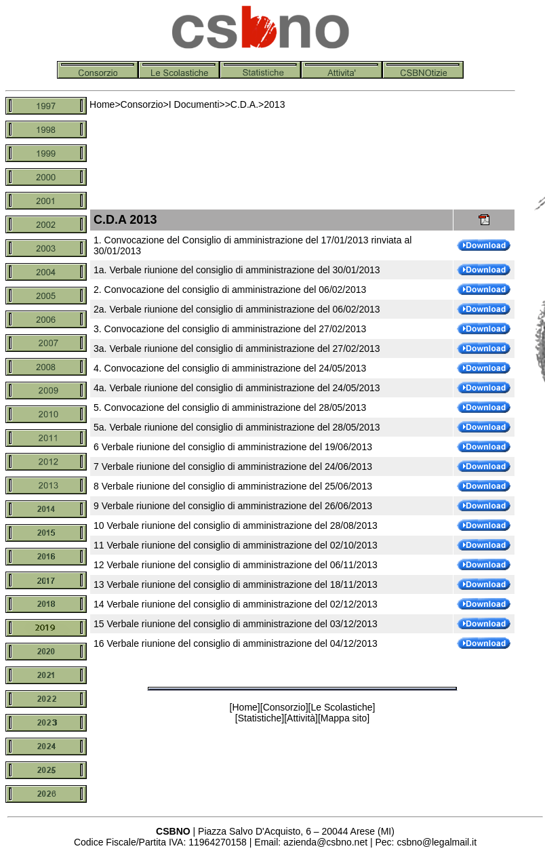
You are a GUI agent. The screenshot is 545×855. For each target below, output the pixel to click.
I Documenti (194, 104)
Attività (301, 718)
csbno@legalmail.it (437, 842)
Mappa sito (344, 718)
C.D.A (243, 104)
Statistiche (260, 718)
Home (102, 104)
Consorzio (142, 104)
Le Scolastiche (341, 707)
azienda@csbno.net (325, 842)
